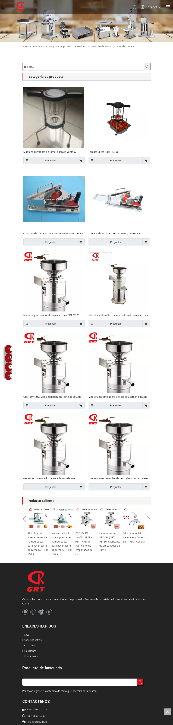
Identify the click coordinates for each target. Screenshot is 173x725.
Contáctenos (31, 656)
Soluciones (30, 650)
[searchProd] (79, 682)
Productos (30, 645)
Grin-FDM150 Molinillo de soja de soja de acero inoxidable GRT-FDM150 (50, 478)
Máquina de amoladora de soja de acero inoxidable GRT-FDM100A (118, 396)
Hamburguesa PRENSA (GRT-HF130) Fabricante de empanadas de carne (109, 541)
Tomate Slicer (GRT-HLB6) (103, 151)
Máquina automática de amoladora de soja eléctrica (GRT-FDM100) (118, 315)
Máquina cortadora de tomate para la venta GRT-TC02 (51, 151)
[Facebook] (25, 612)
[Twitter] (49, 612)
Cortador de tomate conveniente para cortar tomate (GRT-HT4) (53, 233)
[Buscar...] (83, 67)
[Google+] (33, 612)
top (167, 711)
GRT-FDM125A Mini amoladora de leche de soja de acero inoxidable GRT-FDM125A (52, 396)
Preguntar (39, 160)
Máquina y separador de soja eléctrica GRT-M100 (51, 315)
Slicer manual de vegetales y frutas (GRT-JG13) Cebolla (134, 537)
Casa (27, 634)
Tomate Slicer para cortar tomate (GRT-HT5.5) (115, 233)
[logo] (41, 581)
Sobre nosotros (33, 640)
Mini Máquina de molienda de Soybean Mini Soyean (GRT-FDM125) (118, 478)
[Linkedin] (41, 612)
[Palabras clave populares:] (147, 66)
